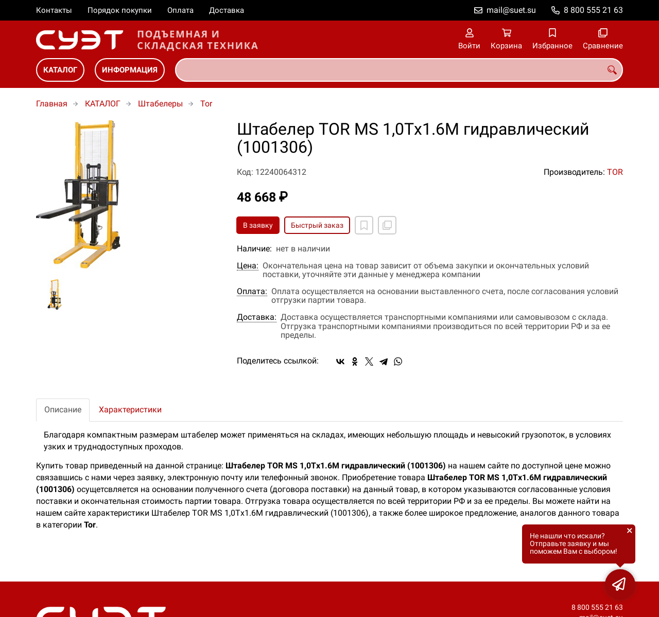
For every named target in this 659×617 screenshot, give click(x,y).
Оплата (180, 10)
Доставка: (256, 317)
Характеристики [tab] (130, 409)
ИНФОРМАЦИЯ (130, 70)
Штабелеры (160, 103)
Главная (51, 103)
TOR (615, 172)
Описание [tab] (62, 409)
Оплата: (252, 291)
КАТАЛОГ (60, 70)
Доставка (226, 10)
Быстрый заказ (317, 225)
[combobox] (399, 70)
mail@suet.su (511, 10)
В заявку (258, 225)
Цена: (247, 265)
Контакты (54, 10)
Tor (206, 103)
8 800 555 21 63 (593, 10)
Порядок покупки (120, 10)
